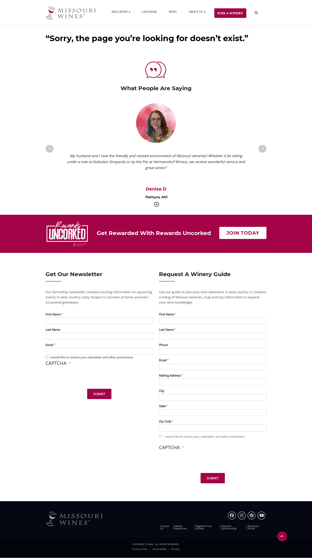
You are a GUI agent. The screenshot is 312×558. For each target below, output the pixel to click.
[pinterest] (251, 515)
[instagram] (242, 515)
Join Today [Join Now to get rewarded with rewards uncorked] (242, 233)
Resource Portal (253, 527)
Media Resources (181, 527)
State (162, 406)
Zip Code (165, 421)
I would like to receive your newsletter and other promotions (91, 357)
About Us (195, 11)
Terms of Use (139, 549)
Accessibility (160, 549)
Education (120, 11)
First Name (53, 314)
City (161, 391)
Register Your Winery (204, 527)
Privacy (176, 549)
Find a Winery (230, 13)
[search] (256, 13)
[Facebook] (232, 515)
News (173, 11)
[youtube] (261, 515)
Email (49, 345)
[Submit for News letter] (99, 394)
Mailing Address (170, 375)
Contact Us (165, 527)
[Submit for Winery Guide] (213, 478)
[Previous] (50, 149)
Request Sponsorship (229, 527)
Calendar (149, 11)
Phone (163, 345)
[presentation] (76, 378)
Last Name (53, 330)
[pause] (156, 204)
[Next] (262, 149)
